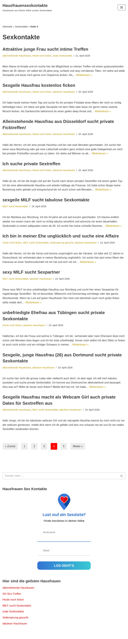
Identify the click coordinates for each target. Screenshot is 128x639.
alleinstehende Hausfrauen (16, 55)
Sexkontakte (21, 26)
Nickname (49, 532)
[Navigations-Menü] (122, 7)
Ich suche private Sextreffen (31, 163)
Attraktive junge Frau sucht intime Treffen (45, 49)
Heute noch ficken (42, 55)
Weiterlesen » (84, 75)
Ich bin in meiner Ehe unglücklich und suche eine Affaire (60, 235)
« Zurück (10, 446)
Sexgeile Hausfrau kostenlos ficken (38, 85)
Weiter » (78, 446)
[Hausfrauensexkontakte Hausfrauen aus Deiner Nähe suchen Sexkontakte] (27, 7)
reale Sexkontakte (62, 55)
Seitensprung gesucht (61, 242)
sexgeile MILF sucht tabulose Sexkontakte (46, 199)
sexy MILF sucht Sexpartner (31, 272)
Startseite (7, 26)
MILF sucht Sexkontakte (15, 206)
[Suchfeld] (60, 475)
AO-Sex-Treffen (11, 593)
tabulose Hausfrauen (64, 91)
